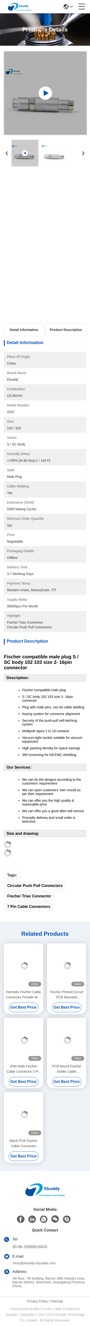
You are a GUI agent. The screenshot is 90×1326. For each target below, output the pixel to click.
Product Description (66, 330)
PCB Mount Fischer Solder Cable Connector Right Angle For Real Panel (66, 1069)
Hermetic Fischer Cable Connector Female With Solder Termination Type (23, 995)
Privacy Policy (37, 1301)
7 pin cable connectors (28, 907)
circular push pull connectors (35, 886)
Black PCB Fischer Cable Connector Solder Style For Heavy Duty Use (23, 1144)
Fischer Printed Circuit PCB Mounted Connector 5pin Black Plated (66, 995)
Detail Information (24, 330)
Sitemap (57, 1301)
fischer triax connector (29, 896)
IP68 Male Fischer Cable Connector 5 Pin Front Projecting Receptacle (23, 1069)
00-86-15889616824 (29, 1247)
